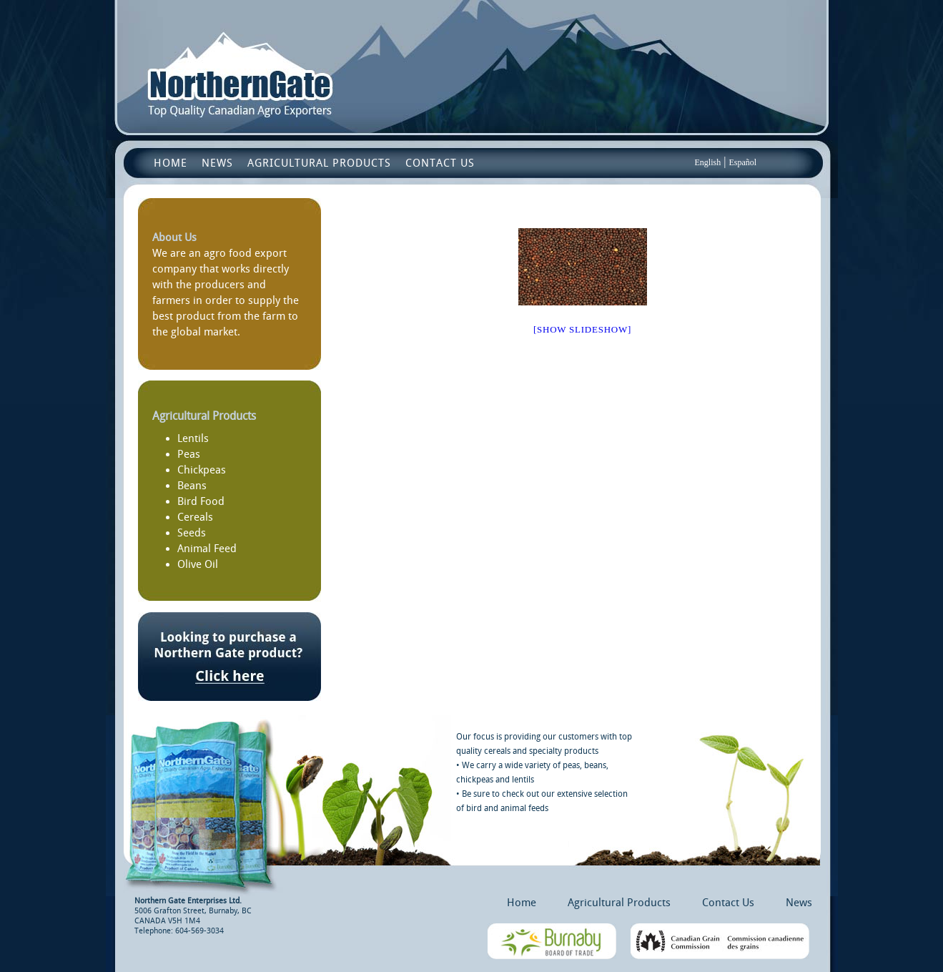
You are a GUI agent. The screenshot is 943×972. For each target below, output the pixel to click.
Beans (192, 485)
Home (170, 163)
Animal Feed (207, 548)
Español (742, 162)
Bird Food (200, 501)
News (217, 163)
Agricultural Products (319, 163)
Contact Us (440, 163)
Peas (188, 454)
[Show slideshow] (582, 329)
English (708, 162)
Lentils (193, 438)
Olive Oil (197, 564)
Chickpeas (201, 469)
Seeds (191, 532)
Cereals (195, 517)
